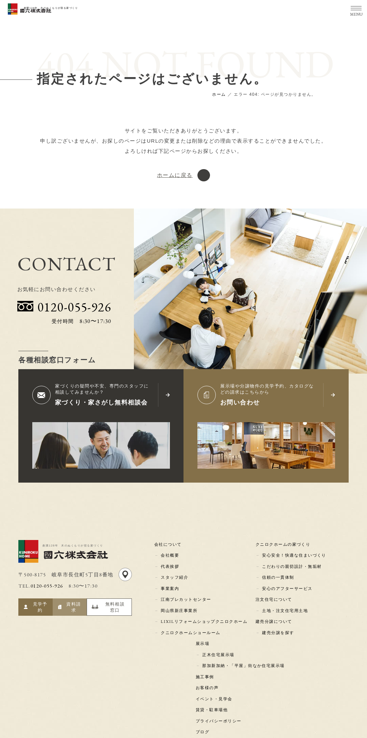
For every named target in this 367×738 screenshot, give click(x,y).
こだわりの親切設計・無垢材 (291, 562)
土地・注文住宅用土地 (285, 600)
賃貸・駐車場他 (213, 687)
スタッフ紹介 (174, 571)
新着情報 (206, 725)
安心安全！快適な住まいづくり (294, 552)
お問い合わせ (241, 402)
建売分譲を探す (278, 620)
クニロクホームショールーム (190, 620)
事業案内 (169, 581)
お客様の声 (208, 667)
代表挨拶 (169, 562)
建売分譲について (275, 610)
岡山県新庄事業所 (178, 600)
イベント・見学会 (215, 677)
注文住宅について (275, 591)
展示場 (204, 629)
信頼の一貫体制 (278, 571)
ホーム (219, 94)
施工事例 (206, 658)
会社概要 (169, 552)
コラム (204, 716)
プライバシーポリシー (220, 696)
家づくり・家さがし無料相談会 (104, 402)
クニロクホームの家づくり (284, 542)
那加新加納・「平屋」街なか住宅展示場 (243, 648)
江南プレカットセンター (185, 591)
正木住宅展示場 (218, 639)
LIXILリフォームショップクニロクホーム (204, 610)
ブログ (204, 706)
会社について (169, 542)
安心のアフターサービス (287, 581)
